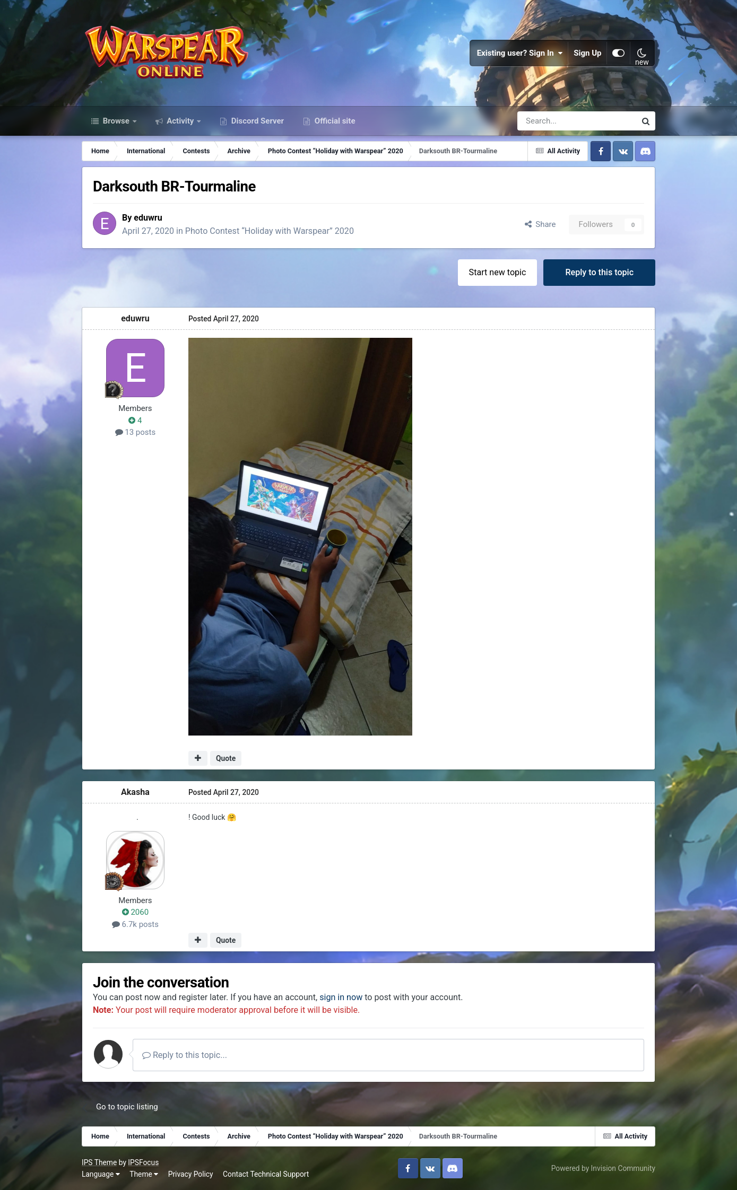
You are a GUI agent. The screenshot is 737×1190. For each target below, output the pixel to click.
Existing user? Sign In (520, 53)
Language (101, 1174)
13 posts (135, 432)
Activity (180, 121)
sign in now (340, 997)
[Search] (548, 120)
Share (540, 224)
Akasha (135, 792)
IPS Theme (99, 1162)
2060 (135, 912)
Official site (334, 121)
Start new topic (497, 272)
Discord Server (256, 121)
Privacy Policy (190, 1174)
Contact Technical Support (266, 1174)
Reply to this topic (599, 272)
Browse (116, 121)
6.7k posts (135, 924)
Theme (143, 1174)
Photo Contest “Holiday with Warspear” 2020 (269, 231)
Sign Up (588, 53)
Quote (226, 758)
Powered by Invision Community (603, 1168)
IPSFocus (143, 1162)
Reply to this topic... (184, 1055)
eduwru (148, 218)
